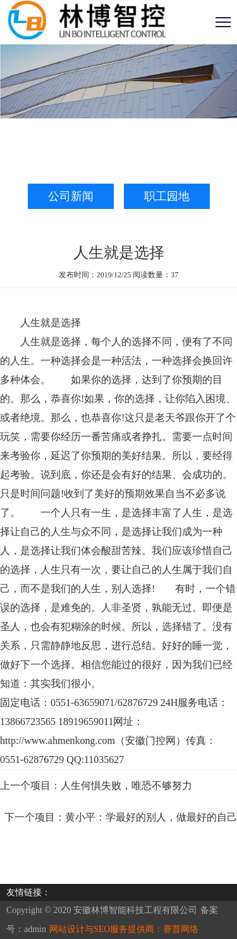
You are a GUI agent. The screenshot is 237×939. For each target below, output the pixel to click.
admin (35, 929)
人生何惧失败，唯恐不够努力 (126, 785)
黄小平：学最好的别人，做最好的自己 (151, 817)
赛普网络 (180, 929)
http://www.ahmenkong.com (57, 740)
